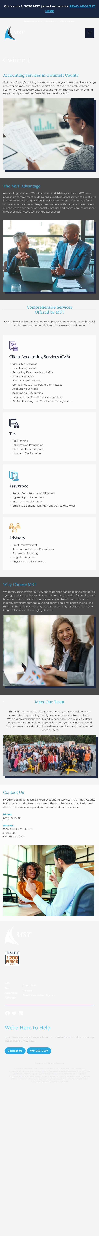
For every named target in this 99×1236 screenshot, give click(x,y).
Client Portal (51, 21)
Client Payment (67, 21)
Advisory (10, 997)
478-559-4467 (39, 1050)
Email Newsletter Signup (38, 995)
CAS (7, 983)
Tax (7, 987)
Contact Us (15, 1050)
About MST (29, 985)
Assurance (11, 992)
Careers (27, 990)
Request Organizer (33, 21)
